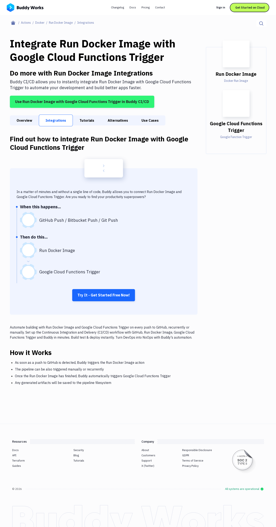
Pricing (145, 7)
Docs (132, 7)
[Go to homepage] (25, 7)
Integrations (56, 120)
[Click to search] (261, 23)
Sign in (220, 7)
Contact (160, 7)
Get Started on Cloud (250, 7)
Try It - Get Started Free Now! (103, 295)
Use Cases (150, 120)
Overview (24, 120)
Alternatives (118, 120)
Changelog (117, 7)
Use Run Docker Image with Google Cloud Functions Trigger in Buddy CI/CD (82, 101)
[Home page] (15, 22)
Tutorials (87, 120)
